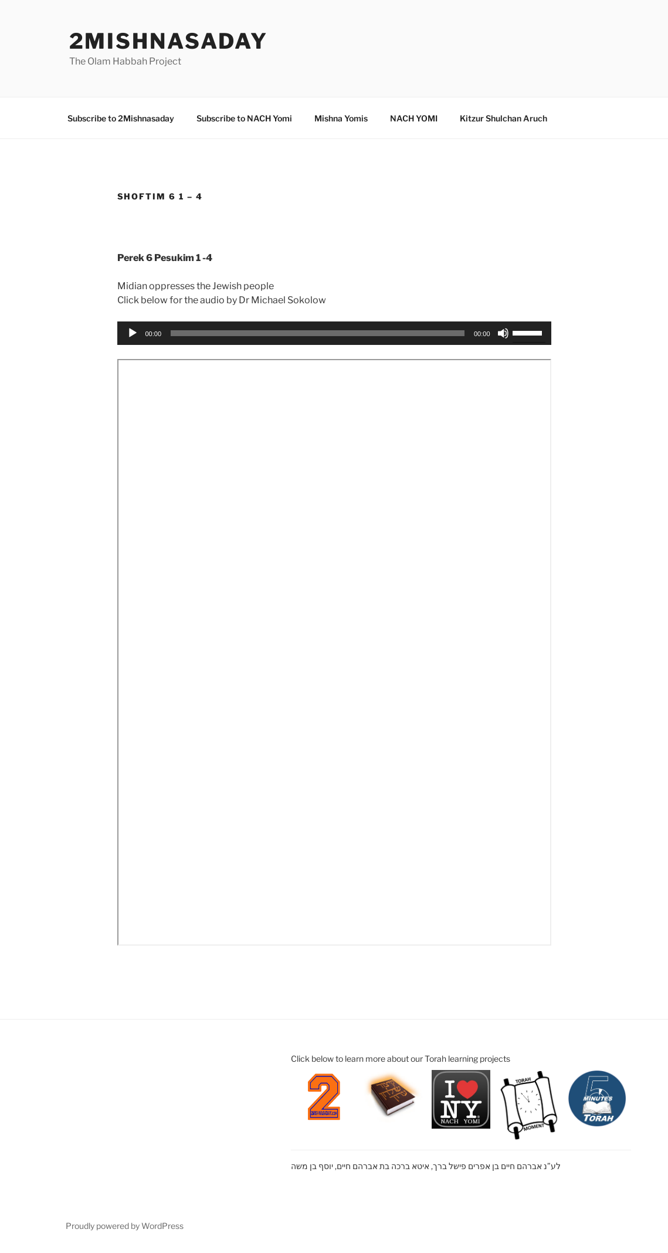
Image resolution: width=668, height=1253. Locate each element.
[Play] (132, 333)
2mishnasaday (169, 41)
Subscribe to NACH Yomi (244, 118)
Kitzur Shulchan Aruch (503, 118)
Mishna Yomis (341, 118)
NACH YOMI (414, 118)
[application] (334, 333)
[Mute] (503, 333)
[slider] (317, 333)
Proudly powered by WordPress (125, 1226)
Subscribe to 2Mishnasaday (120, 118)
